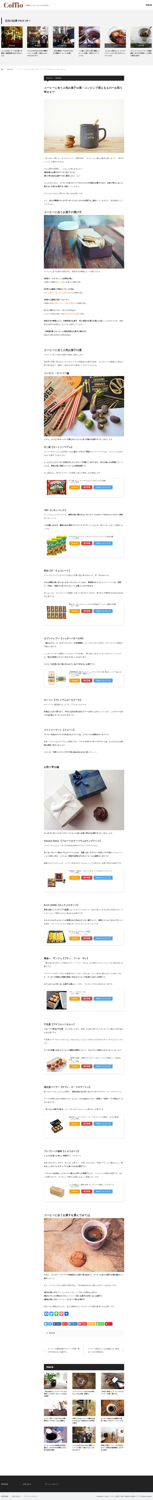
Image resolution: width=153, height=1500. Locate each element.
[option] (14, 41)
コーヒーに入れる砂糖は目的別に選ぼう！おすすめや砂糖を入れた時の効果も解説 (55, 1448)
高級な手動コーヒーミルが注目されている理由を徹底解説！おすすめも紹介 (112, 1448)
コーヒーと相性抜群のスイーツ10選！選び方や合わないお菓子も (64, 1350)
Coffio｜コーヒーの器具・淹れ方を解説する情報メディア (122, 1496)
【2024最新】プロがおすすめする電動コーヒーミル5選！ (63, 52)
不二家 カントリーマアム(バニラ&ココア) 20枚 (87, 481)
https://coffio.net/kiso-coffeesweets (57, 335)
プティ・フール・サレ (77, 992)
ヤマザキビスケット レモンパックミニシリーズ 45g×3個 (91, 536)
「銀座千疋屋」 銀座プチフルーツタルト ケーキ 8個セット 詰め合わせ (95, 1059)
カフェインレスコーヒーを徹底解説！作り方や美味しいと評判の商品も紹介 (140, 53)
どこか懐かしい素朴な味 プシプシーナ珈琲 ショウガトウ (91, 1185)
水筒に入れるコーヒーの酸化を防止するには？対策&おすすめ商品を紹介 (83, 1421)
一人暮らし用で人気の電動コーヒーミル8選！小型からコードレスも (89, 53)
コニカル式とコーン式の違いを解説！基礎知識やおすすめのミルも (11, 53)
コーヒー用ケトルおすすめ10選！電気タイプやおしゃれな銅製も (55, 1420)
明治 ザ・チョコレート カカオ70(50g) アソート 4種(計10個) (92, 604)
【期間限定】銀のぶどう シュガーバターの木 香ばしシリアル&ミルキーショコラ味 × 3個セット (95, 673)
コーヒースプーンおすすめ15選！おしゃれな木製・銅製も (83, 1393)
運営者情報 (4, 1484)
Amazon (75, 487)
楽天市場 (87, 487)
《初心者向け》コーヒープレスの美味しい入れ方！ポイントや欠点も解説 (55, 1394)
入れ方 (115, 45)
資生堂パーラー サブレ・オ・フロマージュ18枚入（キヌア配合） (94, 1117)
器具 (89, 45)
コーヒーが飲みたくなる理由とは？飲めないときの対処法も (103, 1350)
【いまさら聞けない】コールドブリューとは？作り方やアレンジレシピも (115, 53)
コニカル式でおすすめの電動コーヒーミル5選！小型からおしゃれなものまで (37, 53)
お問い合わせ (27, 1484)
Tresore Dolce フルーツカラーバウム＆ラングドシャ (91, 871)
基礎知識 (149, 5)
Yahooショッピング (103, 487)
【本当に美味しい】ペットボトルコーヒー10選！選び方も (112, 1393)
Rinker (77, 482)
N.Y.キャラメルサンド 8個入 (80, 932)
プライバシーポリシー (52, 1484)
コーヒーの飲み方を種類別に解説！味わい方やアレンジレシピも (112, 1420)
